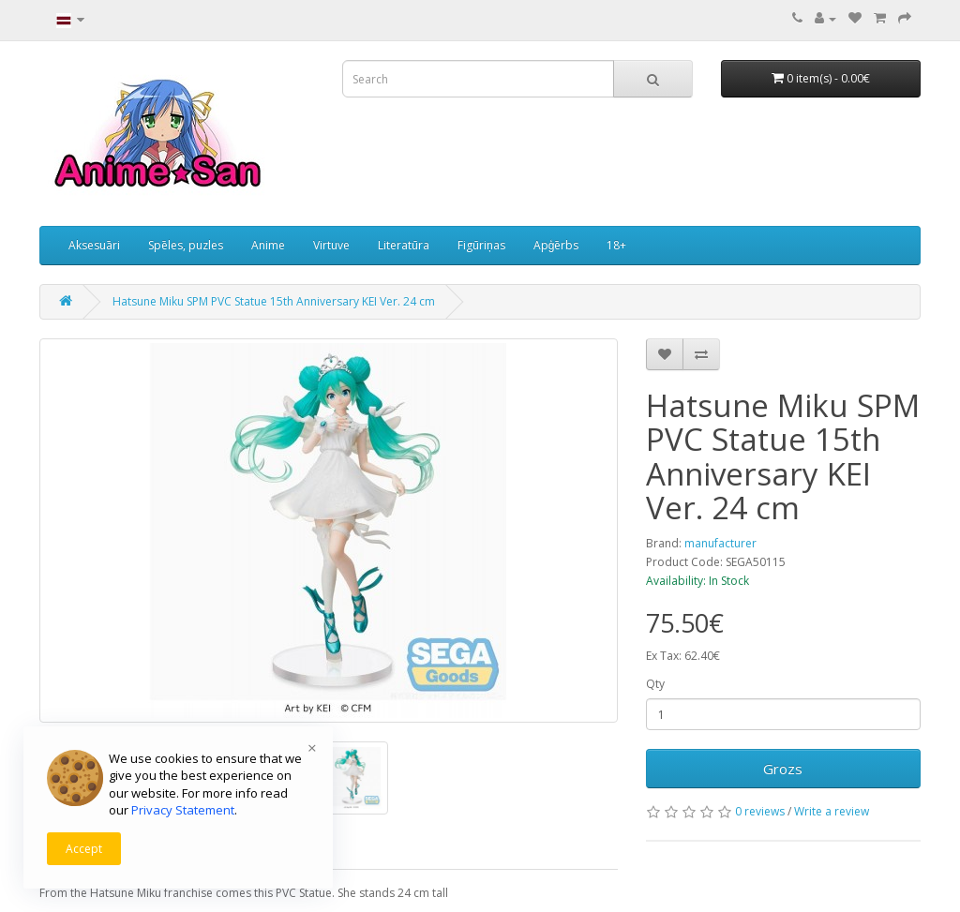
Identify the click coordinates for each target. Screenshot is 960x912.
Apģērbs (556, 245)
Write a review (831, 811)
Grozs (782, 768)
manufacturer (720, 543)
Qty (655, 684)
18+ (616, 245)
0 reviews (760, 811)
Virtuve (331, 245)
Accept (84, 849)
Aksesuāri (94, 245)
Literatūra (403, 245)
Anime (268, 245)
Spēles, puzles (185, 245)
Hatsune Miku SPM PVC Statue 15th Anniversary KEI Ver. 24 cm (273, 301)
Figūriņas (481, 245)
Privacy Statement (182, 809)
